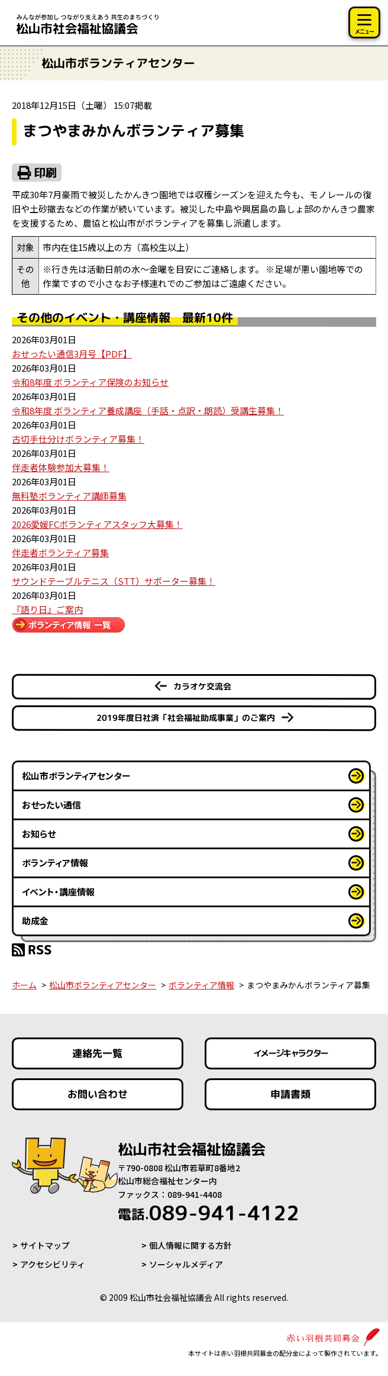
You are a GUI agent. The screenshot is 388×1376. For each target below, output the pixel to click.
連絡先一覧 (97, 1053)
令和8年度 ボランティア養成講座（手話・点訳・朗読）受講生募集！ (148, 410)
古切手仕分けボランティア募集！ (78, 439)
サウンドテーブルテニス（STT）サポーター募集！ (113, 581)
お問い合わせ (97, 1094)
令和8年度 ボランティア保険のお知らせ (90, 382)
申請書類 (290, 1094)
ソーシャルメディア (186, 1264)
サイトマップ (45, 1245)
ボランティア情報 (55, 862)
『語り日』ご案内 (47, 609)
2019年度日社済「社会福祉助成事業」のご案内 (185, 717)
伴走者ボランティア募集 (60, 552)
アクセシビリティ (52, 1264)
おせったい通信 (51, 804)
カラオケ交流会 (202, 686)
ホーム (24, 985)
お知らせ (39, 833)
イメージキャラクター (290, 1053)
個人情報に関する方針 (190, 1245)
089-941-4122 (208, 1212)
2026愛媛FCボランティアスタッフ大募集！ (97, 524)
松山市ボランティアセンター (76, 775)
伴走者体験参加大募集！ (60, 467)
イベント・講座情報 (58, 891)
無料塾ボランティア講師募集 (69, 495)
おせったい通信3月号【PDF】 (72, 353)
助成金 (35, 920)
